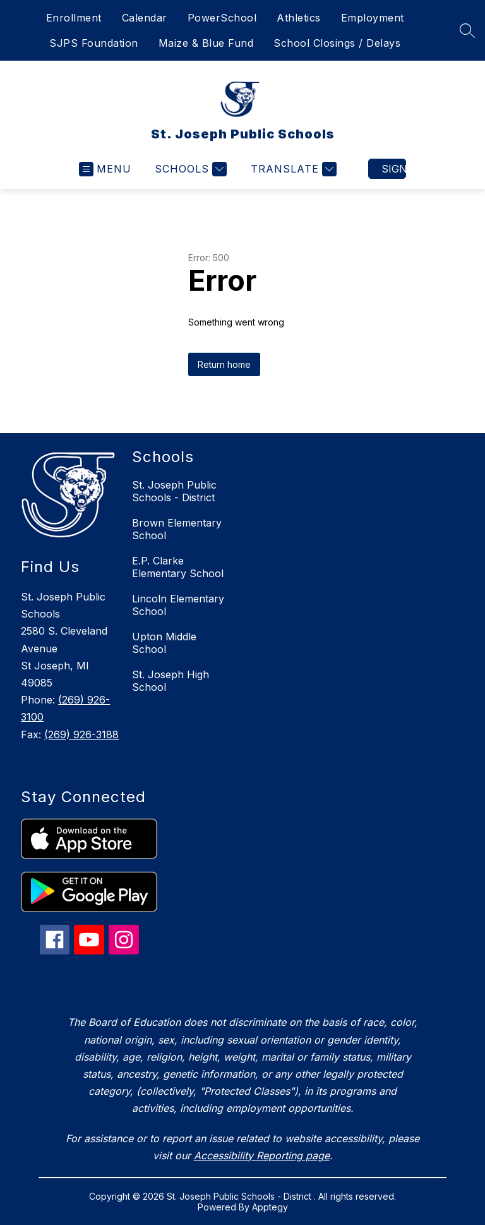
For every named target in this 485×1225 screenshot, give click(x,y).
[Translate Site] (292, 169)
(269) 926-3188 (81, 734)
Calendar (144, 17)
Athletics (299, 17)
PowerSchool (222, 17)
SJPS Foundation (93, 43)
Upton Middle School (164, 642)
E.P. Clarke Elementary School (178, 567)
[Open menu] (105, 169)
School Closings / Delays (336, 43)
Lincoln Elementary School (178, 605)
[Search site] (467, 30)
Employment (372, 17)
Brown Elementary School (177, 529)
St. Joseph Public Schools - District (174, 491)
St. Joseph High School (170, 680)
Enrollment (74, 17)
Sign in (393, 168)
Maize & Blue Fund (206, 43)
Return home (224, 364)
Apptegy (270, 1207)
